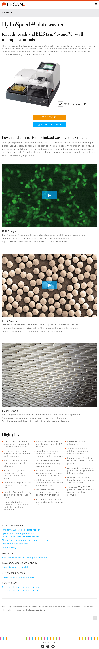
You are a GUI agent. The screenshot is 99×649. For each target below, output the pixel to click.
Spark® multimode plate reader (18, 533)
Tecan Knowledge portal (15, 567)
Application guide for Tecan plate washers (24, 557)
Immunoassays (10, 547)
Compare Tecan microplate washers (21, 587)
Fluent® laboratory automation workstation (25, 540)
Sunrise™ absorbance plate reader (20, 536)
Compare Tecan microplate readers (21, 590)
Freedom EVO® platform (15, 543)
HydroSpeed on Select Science (18, 577)
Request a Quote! (49, 124)
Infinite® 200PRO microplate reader (21, 530)
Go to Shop (49, 117)
